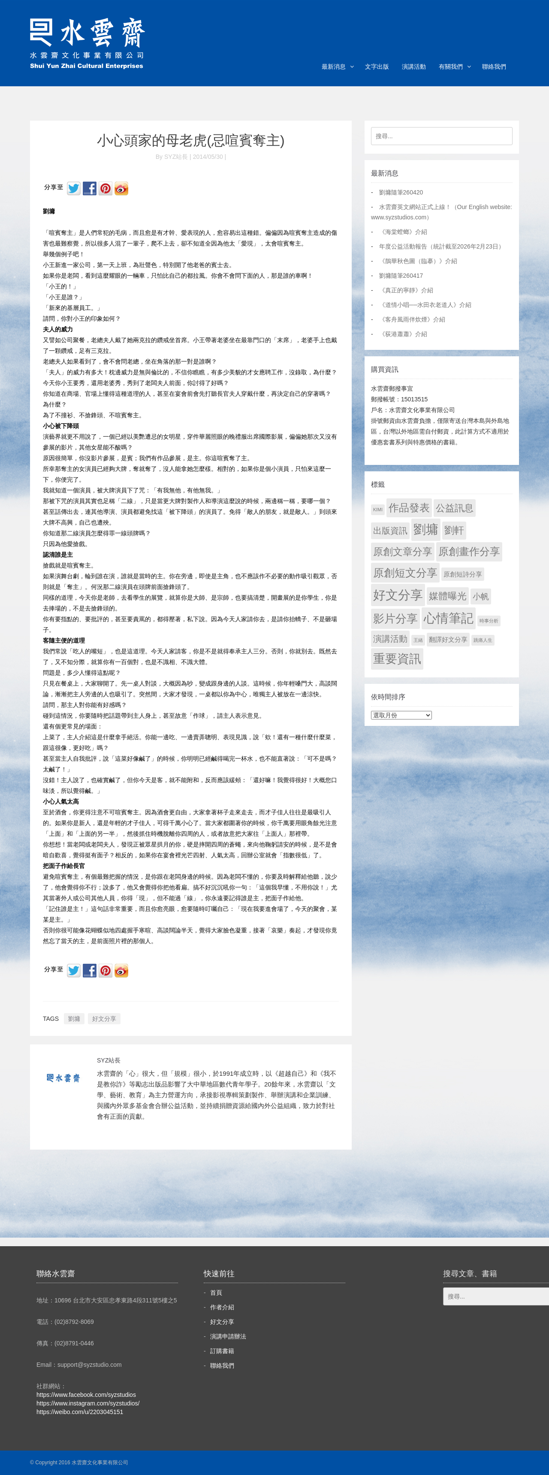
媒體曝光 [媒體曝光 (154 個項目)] (448, 596)
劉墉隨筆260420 (401, 192)
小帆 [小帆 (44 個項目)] (481, 596)
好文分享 (104, 1018)
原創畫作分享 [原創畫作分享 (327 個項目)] (469, 551)
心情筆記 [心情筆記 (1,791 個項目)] (449, 618)
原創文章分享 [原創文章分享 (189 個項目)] (402, 551)
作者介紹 (222, 1307)
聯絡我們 (494, 66)
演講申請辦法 (228, 1336)
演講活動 (414, 66)
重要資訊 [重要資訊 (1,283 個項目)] (397, 658)
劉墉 (74, 1018)
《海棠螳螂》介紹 (403, 231)
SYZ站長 (109, 1060)
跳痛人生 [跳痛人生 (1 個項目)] (483, 640)
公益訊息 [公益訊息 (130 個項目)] (455, 508)
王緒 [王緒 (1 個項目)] (418, 640)
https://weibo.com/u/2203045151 (79, 1411)
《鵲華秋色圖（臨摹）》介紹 (418, 261)
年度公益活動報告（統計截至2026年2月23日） (442, 246)
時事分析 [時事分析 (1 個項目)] (489, 620)
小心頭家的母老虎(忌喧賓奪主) (190, 140)
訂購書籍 (222, 1351)
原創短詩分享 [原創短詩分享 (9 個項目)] (462, 574)
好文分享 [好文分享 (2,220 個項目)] (398, 595)
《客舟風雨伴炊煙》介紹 (412, 319)
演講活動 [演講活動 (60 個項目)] (390, 638)
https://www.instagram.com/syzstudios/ (87, 1403)
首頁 (216, 1292)
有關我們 (451, 66)
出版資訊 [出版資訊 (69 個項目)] (390, 530)
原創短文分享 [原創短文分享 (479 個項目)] (405, 573)
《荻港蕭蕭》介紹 (403, 334)
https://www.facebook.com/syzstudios (86, 1394)
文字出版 (377, 66)
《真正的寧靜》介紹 (406, 290)
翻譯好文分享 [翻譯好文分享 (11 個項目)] (448, 639)
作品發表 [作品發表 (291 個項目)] (409, 507)
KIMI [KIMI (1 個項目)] (378, 509)
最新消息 (334, 66)
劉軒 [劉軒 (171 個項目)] (454, 530)
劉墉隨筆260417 (401, 275)
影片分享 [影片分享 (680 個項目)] (395, 618)
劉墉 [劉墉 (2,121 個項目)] (425, 529)
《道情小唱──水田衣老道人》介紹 (425, 304)
